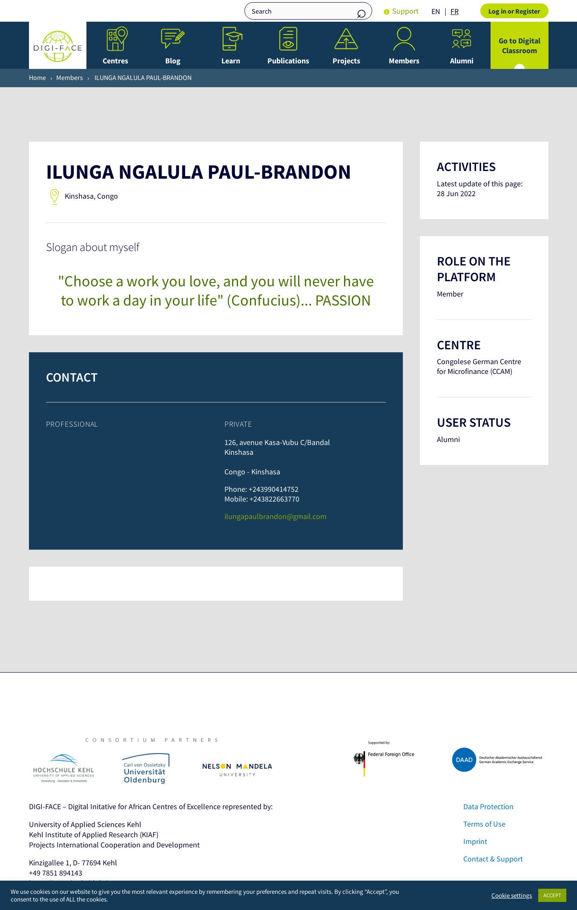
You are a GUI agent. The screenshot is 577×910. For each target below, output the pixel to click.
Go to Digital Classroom (519, 45)
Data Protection (488, 806)
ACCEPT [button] (552, 895)
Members (404, 61)
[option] (454, 11)
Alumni (462, 61)
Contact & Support (493, 859)
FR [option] (455, 11)
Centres (115, 61)
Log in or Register (514, 11)
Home (37, 77)
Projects (346, 61)
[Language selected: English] (447, 11)
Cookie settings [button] (511, 895)
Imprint (475, 841)
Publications (288, 61)
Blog (173, 61)
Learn (230, 61)
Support (405, 11)
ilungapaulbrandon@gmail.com (275, 516)
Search (361, 11)
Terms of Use (484, 824)
